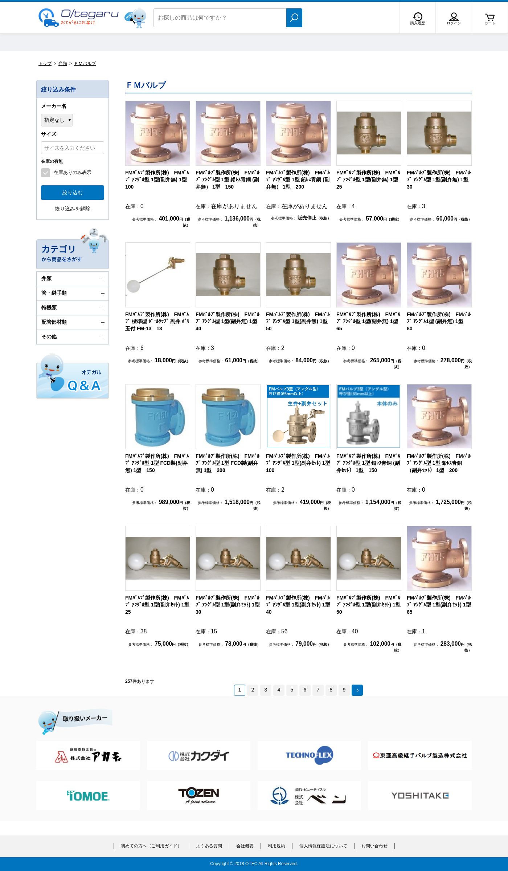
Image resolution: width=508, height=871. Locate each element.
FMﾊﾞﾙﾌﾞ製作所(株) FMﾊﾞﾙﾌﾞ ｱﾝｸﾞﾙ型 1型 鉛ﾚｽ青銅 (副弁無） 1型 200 (298, 180)
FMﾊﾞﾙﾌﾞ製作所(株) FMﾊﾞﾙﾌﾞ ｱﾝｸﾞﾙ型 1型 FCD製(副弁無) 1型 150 (157, 463)
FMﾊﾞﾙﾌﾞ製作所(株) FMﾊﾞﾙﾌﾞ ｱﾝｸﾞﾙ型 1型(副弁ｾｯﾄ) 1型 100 (300, 463)
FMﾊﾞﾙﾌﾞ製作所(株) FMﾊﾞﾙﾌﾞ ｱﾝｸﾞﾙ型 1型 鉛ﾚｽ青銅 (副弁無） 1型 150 (227, 180)
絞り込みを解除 (72, 208)
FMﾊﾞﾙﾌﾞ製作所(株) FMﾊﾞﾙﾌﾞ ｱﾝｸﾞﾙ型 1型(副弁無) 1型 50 (299, 321)
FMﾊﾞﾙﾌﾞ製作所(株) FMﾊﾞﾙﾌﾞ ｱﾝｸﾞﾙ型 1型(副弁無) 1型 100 (158, 180)
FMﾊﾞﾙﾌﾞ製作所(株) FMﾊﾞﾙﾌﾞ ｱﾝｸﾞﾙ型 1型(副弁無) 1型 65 (369, 321)
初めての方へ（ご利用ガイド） (151, 845)
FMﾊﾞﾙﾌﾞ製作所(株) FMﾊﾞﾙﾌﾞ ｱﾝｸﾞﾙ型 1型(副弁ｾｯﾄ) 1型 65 (441, 605)
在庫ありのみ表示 (72, 172)
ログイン (454, 23)
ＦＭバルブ (85, 63)
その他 (74, 336)
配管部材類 (74, 322)
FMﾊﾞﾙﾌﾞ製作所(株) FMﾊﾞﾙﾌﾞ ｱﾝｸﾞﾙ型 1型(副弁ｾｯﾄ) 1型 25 (159, 605)
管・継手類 (74, 293)
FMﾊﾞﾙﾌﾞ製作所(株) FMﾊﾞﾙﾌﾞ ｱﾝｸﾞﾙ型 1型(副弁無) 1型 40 (229, 321)
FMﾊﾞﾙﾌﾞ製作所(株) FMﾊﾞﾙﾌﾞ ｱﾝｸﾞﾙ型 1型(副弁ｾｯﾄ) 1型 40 (300, 605)
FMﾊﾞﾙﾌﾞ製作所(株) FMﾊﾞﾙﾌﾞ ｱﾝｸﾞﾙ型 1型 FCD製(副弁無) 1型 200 (227, 463)
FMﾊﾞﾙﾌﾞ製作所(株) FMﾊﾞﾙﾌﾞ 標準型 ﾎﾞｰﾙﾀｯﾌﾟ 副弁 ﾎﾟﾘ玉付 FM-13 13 (157, 321)
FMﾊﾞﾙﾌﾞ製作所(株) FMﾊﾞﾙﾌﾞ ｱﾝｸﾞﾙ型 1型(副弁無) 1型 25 (369, 180)
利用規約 (276, 845)
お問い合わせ (374, 845)
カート (489, 23)
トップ (45, 63)
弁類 (62, 63)
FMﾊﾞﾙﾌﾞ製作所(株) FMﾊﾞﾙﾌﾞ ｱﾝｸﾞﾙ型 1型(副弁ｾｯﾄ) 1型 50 (371, 605)
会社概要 (245, 845)
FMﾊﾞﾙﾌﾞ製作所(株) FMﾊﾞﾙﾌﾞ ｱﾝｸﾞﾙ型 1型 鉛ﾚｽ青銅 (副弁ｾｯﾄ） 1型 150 (368, 463)
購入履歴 (417, 23)
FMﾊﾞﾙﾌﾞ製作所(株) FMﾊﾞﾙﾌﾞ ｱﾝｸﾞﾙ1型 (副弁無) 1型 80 (439, 321)
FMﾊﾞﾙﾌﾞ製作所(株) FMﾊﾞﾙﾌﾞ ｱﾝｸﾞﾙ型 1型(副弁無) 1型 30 (440, 180)
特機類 (74, 307)
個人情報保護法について (323, 845)
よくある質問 (209, 845)
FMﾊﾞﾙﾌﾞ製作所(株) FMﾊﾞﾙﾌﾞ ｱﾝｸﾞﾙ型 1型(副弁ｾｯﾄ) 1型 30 (230, 605)
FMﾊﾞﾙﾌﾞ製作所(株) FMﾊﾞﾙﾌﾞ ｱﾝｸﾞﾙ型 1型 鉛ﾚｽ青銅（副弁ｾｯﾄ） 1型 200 (439, 463)
